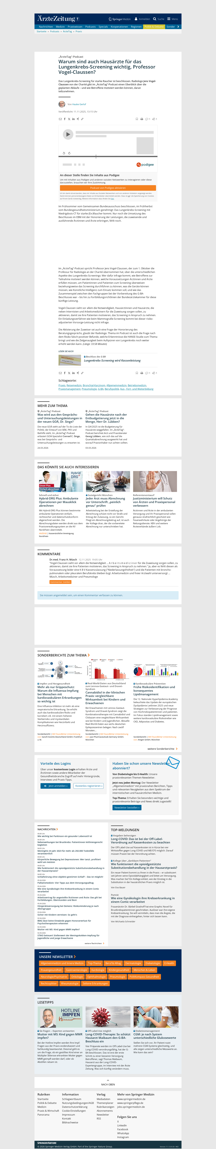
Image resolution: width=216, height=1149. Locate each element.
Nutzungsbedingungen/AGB (78, 1103)
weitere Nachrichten (95, 944)
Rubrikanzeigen (105, 1107)
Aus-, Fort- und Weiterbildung (136, 389)
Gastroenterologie (76, 970)
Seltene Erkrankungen (95, 983)
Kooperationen (119, 27)
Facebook (122, 1129)
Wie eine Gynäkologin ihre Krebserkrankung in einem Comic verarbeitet (68, 890)
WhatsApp (123, 1133)
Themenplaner (105, 1103)
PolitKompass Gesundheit (144, 977)
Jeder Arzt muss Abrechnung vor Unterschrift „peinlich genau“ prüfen (105, 502)
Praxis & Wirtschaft (48, 1111)
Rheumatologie (69, 983)
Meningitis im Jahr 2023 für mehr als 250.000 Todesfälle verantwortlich (66, 852)
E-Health (169, 963)
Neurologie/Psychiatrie (54, 977)
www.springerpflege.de (130, 1103)
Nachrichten (46, 27)
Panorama (43, 1115)
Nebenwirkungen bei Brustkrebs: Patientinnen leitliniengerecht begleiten (70, 844)
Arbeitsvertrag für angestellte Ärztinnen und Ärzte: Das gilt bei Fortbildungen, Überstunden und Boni (70, 899)
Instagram (123, 1137)
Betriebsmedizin (137, 385)
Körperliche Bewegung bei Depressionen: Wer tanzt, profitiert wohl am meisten (69, 861)
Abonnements (105, 1111)
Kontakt (66, 1119)
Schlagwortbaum (71, 1099)
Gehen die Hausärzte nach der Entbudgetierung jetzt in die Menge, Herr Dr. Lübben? (106, 418)
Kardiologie (98, 970)
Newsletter (103, 1115)
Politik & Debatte (154, 27)
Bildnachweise (70, 1123)
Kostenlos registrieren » (88, 786)
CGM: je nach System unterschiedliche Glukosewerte (155, 1036)
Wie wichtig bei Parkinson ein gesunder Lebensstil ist (65, 836)
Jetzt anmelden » (55, 786)
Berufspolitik (112, 389)
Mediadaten (103, 1099)
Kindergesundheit (119, 970)
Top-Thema (94, 963)
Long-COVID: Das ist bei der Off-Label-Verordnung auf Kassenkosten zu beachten (140, 841)
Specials (103, 27)
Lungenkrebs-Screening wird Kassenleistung (112, 361)
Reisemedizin (74, 385)
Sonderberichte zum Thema (62, 655)
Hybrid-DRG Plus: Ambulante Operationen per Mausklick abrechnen (58, 502)
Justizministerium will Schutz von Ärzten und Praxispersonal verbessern (154, 502)
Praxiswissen (75, 27)
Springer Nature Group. (101, 1147)
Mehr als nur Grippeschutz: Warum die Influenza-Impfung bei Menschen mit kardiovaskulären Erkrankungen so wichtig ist (60, 695)
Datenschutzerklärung (74, 1107)
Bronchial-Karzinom (94, 385)
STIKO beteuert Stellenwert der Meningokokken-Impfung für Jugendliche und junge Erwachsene (68, 937)
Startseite (43, 1099)
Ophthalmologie (96, 977)
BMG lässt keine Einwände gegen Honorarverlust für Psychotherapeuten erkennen (64, 922)
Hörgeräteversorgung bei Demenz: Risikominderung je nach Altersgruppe (68, 908)
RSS (99, 1119)
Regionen (136, 27)
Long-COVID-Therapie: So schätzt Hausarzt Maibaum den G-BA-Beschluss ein (108, 1038)
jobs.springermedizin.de (131, 1107)
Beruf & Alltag (113, 963)
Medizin (60, 27)
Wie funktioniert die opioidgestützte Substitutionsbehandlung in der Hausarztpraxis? (71, 870)
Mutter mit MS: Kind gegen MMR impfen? (59, 929)
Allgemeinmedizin (116, 385)
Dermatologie (133, 963)
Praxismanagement (69, 389)
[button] (172, 19)
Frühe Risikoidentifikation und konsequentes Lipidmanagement (154, 691)
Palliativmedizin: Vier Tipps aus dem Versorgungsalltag (66, 883)
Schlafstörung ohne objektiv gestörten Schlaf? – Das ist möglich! (70, 877)
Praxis (61, 385)
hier (112, 199)
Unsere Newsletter (56, 957)
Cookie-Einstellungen (74, 1111)
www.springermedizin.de (131, 1099)
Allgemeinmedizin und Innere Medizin (62, 963)
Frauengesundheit (51, 970)
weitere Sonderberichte (163, 749)
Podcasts (90, 27)
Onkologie (77, 977)
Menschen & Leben (144, 970)
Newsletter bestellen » (127, 808)
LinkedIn (122, 1126)
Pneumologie (89, 389)
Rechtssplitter (49, 983)
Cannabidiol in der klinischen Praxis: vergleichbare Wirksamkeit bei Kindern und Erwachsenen (105, 698)
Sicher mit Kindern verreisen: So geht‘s (57, 915)
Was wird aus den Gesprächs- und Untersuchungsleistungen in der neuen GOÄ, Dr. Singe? (60, 418)
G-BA (101, 389)
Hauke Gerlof (79, 104)
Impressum (68, 1115)
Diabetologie (153, 963)
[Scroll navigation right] (178, 27)
